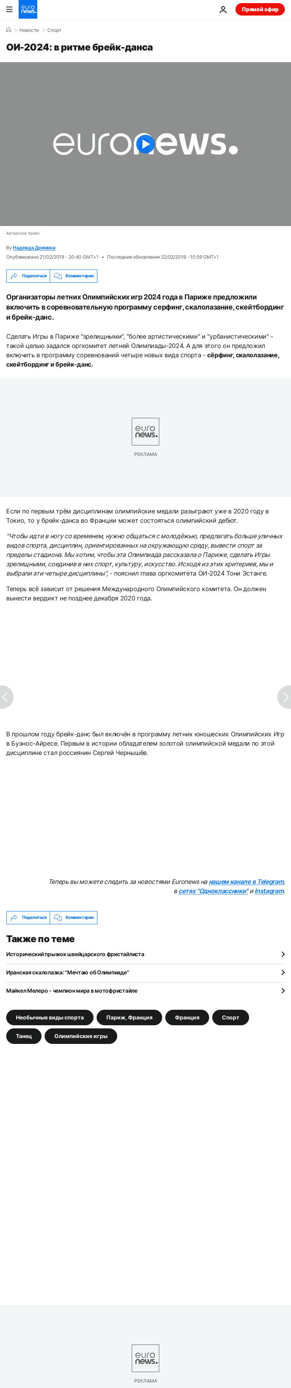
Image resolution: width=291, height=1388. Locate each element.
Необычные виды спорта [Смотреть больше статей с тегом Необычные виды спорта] (50, 1017)
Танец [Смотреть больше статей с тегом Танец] (24, 1035)
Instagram (269, 891)
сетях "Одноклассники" (213, 891)
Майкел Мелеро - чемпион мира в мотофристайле (71, 990)
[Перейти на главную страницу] (28, 9)
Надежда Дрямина (34, 247)
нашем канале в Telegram (246, 881)
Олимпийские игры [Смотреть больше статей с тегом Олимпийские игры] (80, 1035)
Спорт (54, 30)
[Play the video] (145, 144)
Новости (29, 30)
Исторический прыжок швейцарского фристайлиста (75, 954)
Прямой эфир (260, 9)
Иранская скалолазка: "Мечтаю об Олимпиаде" (67, 972)
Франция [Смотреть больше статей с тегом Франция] (187, 1017)
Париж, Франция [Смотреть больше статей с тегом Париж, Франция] (129, 1017)
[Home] (8, 30)
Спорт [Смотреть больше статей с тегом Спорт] (230, 1017)
